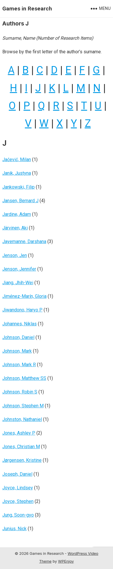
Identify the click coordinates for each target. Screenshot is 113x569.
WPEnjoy (66, 561)
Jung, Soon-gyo (18, 515)
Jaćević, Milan (16, 159)
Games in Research (27, 8)
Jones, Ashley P (18, 433)
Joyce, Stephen (18, 501)
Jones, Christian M (21, 446)
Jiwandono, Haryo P (22, 310)
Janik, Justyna (16, 173)
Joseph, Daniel (17, 474)
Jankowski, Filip (18, 187)
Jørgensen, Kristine (22, 460)
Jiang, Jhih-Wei (17, 282)
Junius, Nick (14, 528)
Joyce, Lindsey (17, 487)
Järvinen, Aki (15, 228)
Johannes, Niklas (19, 324)
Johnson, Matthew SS (24, 378)
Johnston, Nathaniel (22, 419)
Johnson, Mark (17, 351)
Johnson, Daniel (18, 337)
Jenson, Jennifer (19, 269)
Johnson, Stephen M (23, 405)
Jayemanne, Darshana (24, 241)
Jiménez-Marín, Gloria (24, 296)
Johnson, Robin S (19, 392)
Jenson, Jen (14, 255)
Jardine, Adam (16, 214)
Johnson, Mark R (19, 364)
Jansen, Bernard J (20, 200)
